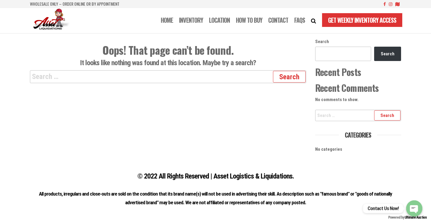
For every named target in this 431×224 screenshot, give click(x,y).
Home (167, 20)
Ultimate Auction (416, 217)
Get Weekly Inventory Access (362, 20)
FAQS (299, 20)
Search (322, 41)
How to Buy (249, 20)
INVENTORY (191, 20)
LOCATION (219, 20)
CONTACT (278, 20)
